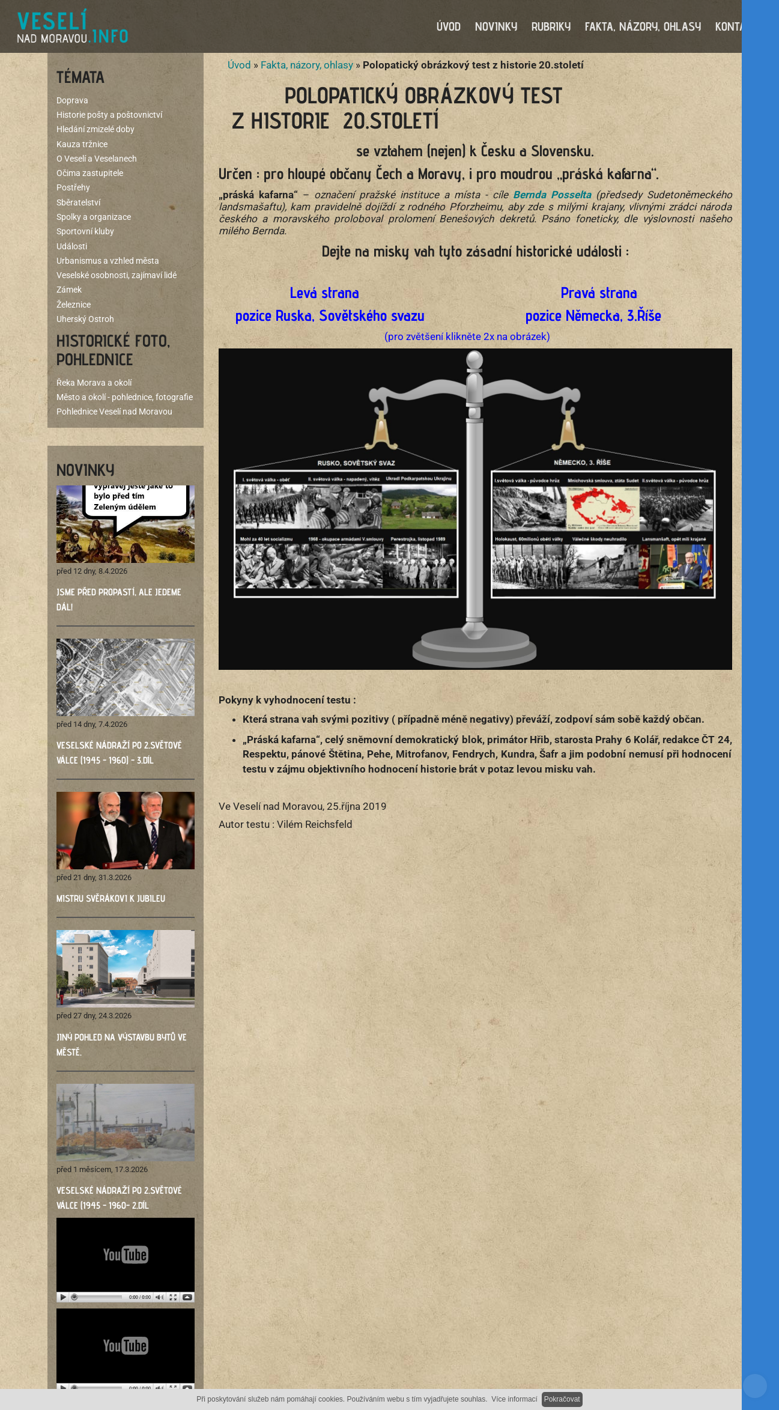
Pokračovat (562, 1399)
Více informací (514, 1399)
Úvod (239, 66)
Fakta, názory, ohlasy (307, 66)
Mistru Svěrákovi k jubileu (110, 899)
